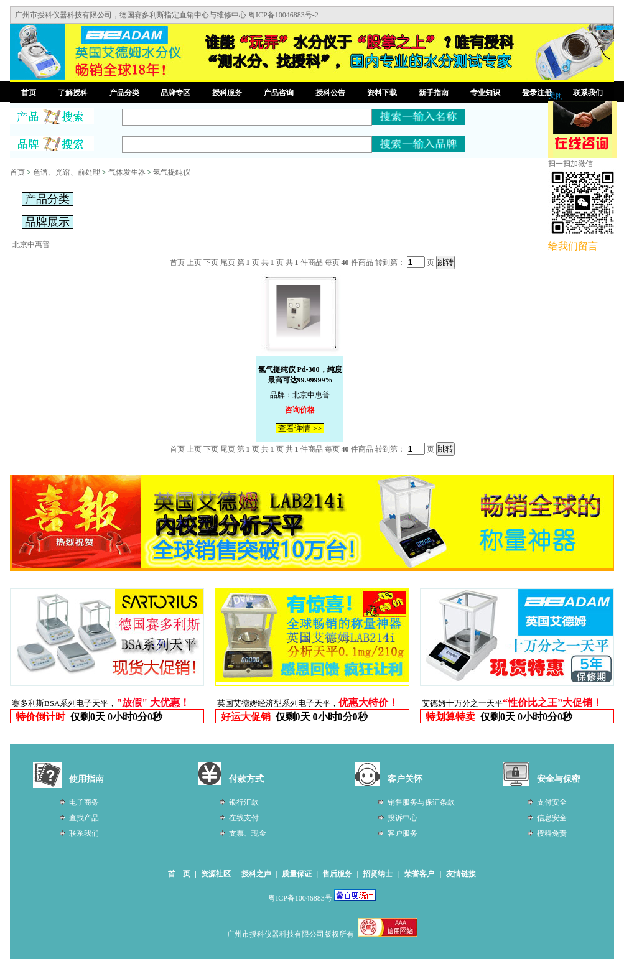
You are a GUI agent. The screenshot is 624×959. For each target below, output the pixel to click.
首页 (28, 92)
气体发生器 (127, 172)
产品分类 (124, 92)
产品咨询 (279, 92)
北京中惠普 (31, 244)
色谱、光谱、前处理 (66, 172)
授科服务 (227, 92)
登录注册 (537, 92)
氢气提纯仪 (171, 172)
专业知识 (485, 92)
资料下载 (382, 92)
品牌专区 (175, 92)
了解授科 (73, 92)
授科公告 (330, 92)
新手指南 (434, 92)
